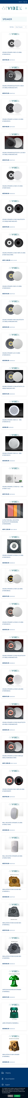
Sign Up (25, 1)
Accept (17, 1095)
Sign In (20, 1)
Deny (10, 1095)
